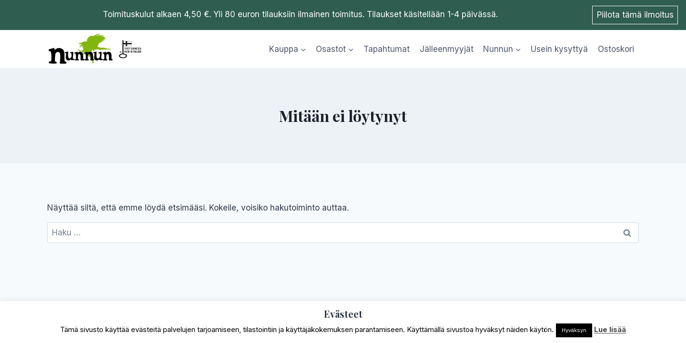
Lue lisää (610, 329)
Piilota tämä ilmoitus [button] (635, 15)
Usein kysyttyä (559, 49)
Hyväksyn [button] (574, 330)
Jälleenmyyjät (447, 49)
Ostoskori (616, 49)
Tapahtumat (386, 49)
